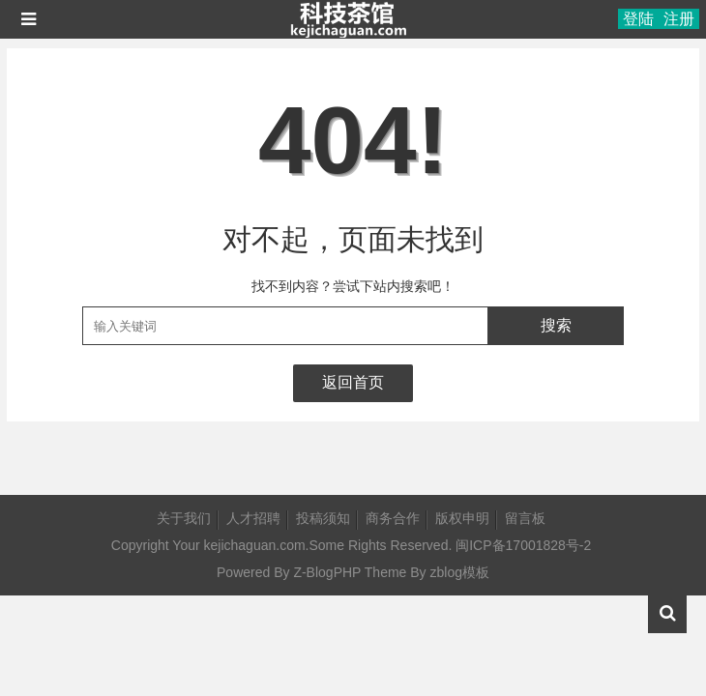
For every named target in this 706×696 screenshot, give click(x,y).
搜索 (556, 325)
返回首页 (353, 382)
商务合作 (393, 518)
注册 (678, 19)
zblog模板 (459, 572)
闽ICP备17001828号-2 (523, 545)
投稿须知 (323, 518)
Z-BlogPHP (327, 572)
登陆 (638, 19)
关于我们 (184, 518)
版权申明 (462, 518)
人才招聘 (253, 518)
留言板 (525, 518)
